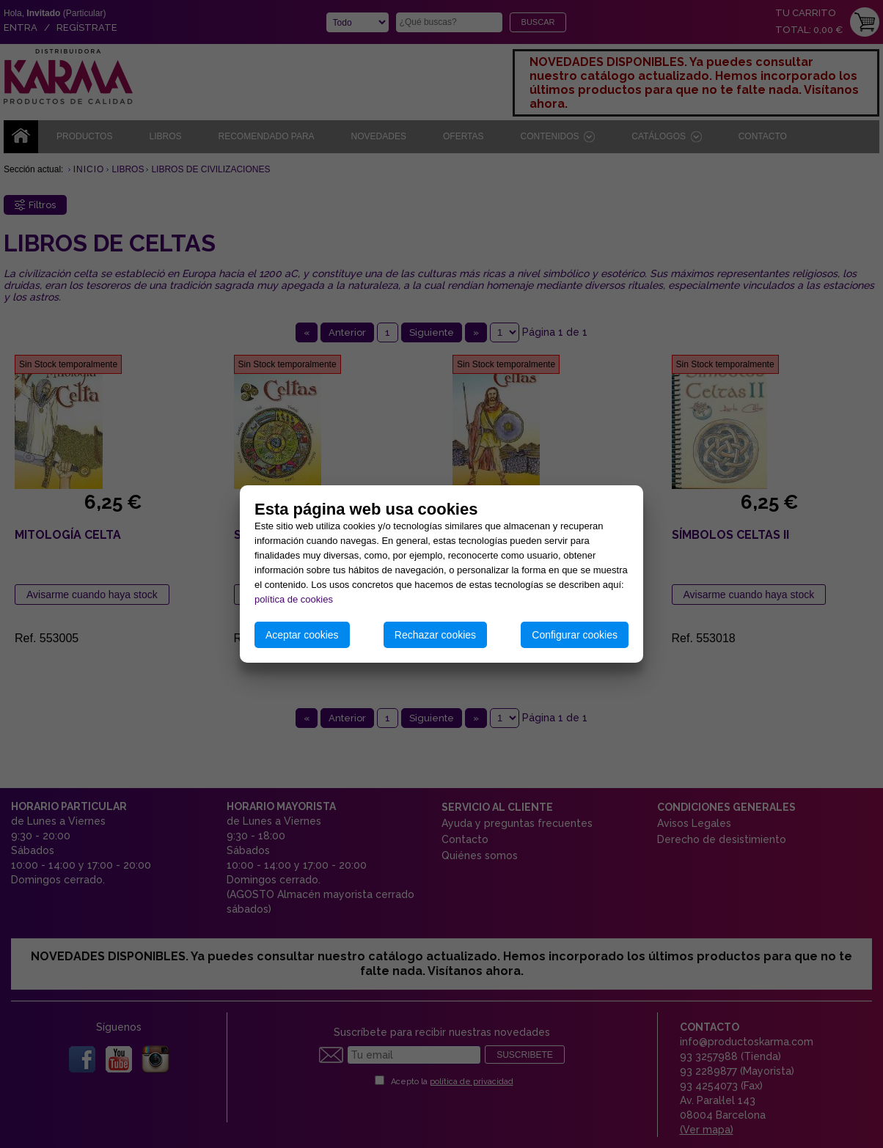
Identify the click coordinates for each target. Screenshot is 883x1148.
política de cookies (293, 599)
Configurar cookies (575, 635)
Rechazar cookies (435, 635)
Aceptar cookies (302, 635)
